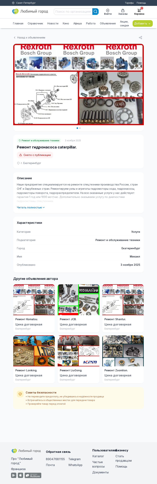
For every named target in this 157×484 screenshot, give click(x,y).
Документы (100, 472)
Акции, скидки (124, 23)
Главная (18, 23)
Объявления (108, 23)
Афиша (77, 23)
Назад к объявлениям (29, 37)
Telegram (74, 459)
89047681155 (55, 459)
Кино (66, 23)
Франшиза (18, 469)
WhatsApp (75, 465)
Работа (90, 23)
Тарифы (129, 2)
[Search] (95, 11)
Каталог (98, 456)
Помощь (141, 2)
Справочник (35, 23)
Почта (50, 465)
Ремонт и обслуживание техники (39, 140)
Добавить (142, 23)
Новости (52, 23)
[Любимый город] (30, 11)
